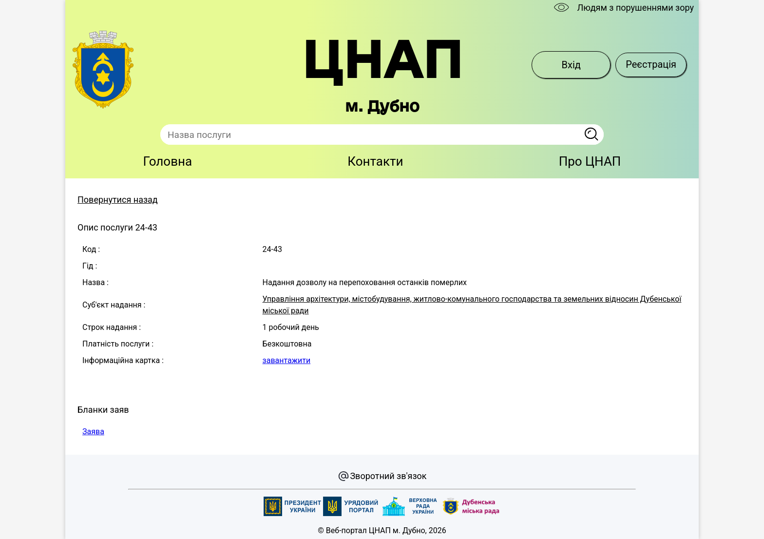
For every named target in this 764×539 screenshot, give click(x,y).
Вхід (571, 65)
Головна (167, 161)
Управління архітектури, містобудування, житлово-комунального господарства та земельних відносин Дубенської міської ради (472, 304)
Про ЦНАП (590, 161)
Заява (93, 431)
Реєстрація (651, 64)
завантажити (287, 360)
